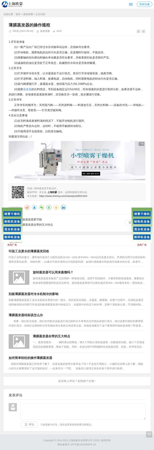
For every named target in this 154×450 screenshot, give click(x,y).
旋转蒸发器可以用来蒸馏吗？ (53, 272)
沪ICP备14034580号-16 (83, 444)
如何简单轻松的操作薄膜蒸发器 (30, 358)
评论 (31, 424)
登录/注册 (144, 4)
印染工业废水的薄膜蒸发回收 (29, 251)
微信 (41, 207)
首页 (18, 14)
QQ (34, 207)
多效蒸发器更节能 (31, 219)
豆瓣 (49, 207)
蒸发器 (27, 89)
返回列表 (134, 222)
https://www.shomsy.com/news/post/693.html (63, 196)
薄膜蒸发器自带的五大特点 (36, 224)
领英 (63, 207)
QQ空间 (56, 207)
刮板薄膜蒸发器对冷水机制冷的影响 (33, 294)
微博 (27, 207)
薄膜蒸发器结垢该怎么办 (26, 315)
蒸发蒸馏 (28, 14)
